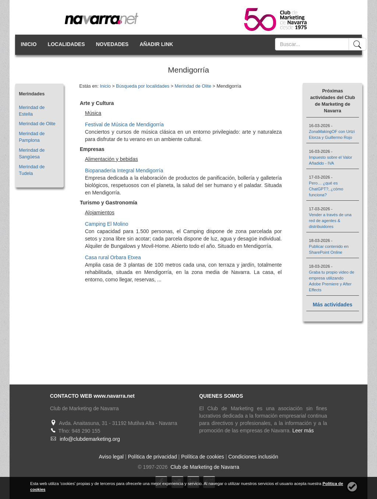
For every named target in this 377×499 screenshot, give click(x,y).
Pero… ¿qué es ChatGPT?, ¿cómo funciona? (326, 189)
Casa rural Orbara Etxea (113, 257)
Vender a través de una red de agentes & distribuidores (330, 220)
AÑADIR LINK (156, 44)
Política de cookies (202, 457)
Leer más (303, 430)
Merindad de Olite (37, 123)
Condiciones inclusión (253, 457)
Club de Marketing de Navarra (204, 467)
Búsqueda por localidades (142, 86)
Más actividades (332, 305)
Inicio (105, 86)
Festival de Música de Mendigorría (124, 124)
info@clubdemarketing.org (90, 439)
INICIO (29, 44)
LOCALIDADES (66, 44)
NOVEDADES (112, 44)
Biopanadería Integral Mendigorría (124, 170)
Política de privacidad (152, 457)
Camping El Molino (106, 224)
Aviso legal (111, 457)
